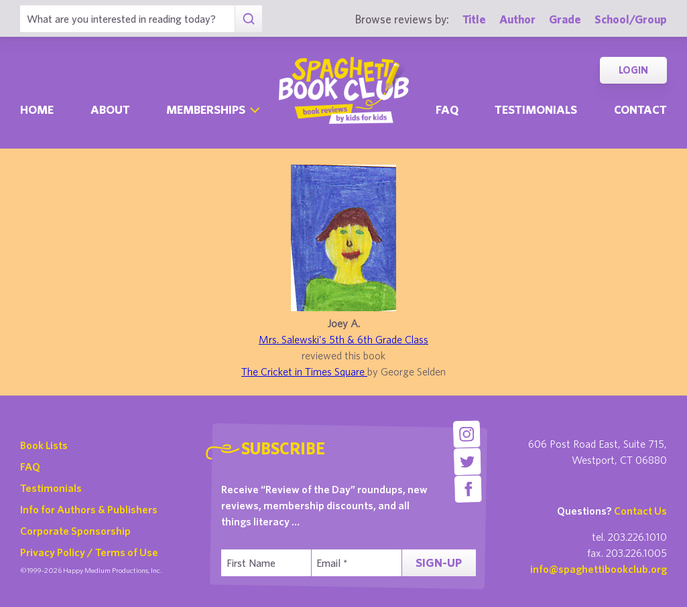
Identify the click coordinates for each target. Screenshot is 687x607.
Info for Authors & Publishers (89, 509)
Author (517, 19)
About (110, 109)
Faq (447, 109)
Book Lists (44, 445)
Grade (565, 19)
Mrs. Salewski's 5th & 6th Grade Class (343, 339)
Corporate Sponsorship (75, 531)
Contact (640, 109)
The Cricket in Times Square (304, 371)
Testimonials (536, 109)
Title (474, 19)
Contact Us (640, 511)
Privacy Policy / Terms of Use (89, 552)
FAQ (30, 466)
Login (633, 70)
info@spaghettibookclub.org (598, 569)
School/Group (631, 19)
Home (37, 109)
